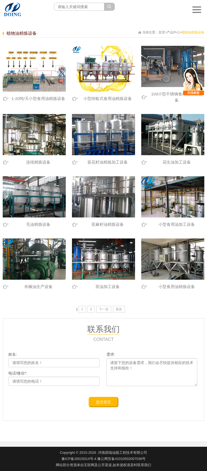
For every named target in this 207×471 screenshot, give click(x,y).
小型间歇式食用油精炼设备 (107, 98)
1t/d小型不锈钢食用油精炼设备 (176, 97)
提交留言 (103, 402)
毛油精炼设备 (38, 224)
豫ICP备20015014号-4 (78, 459)
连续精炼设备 (38, 162)
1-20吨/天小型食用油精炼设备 (38, 98)
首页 (161, 32)
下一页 (104, 309)
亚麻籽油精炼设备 (107, 224)
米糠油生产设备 (38, 286)
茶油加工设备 (107, 286)
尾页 (119, 309)
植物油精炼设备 (193, 32)
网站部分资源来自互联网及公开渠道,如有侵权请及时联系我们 (103, 465)
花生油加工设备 (177, 162)
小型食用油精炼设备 (176, 286)
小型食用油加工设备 (176, 224)
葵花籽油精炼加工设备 (107, 162)
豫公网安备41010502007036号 (121, 459)
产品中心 (173, 32)
